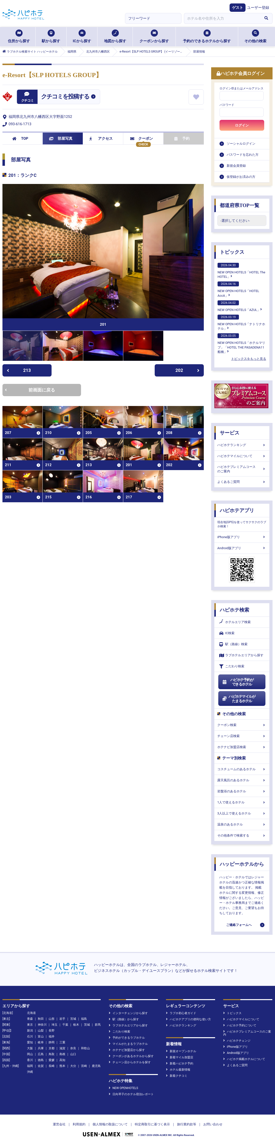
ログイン (242, 125)
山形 (52, 1018)
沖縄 (30, 1072)
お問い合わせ (212, 1124)
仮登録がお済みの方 (241, 177)
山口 (73, 1054)
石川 (30, 1036)
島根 (62, 1054)
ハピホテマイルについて (241, 456)
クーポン (141, 138)
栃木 (76, 1024)
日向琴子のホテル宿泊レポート (131, 1094)
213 (19, 370)
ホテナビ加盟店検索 (241, 747)
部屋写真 (60, 138)
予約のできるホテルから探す (207, 36)
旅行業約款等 (186, 1124)
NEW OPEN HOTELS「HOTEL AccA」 (238, 289)
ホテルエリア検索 (235, 622)
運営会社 (59, 1124)
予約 (182, 138)
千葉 (65, 1024)
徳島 (41, 1060)
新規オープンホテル (181, 1051)
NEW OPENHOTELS (123, 1088)
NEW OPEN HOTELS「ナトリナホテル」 (241, 322)
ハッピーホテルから (242, 864)
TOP (20, 138)
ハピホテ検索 (234, 610)
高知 (62, 1060)
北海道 (31, 1013)
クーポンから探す (154, 36)
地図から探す (115, 36)
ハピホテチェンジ (236, 1040)
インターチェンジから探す (128, 1013)
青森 (30, 1018)
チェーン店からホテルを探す (130, 1062)
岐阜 (41, 1042)
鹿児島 (96, 1066)
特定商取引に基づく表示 (152, 1124)
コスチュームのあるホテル (241, 769)
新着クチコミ (176, 1075)
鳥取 (52, 1054)
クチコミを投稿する (65, 96)
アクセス (101, 138)
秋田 (41, 1018)
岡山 (30, 1054)
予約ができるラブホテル (127, 1037)
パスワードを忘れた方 (243, 154)
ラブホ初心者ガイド (181, 1013)
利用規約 (79, 1124)
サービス (229, 432)
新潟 (30, 1030)
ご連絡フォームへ (239, 925)
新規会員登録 (236, 166)
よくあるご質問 (241, 482)
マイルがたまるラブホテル (128, 1044)
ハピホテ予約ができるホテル (237, 682)
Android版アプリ (241, 548)
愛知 (30, 1042)
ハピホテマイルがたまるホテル (238, 698)
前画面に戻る (30, 389)
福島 (84, 1018)
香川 (30, 1060)
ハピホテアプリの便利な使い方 (188, 1019)
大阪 (30, 1048)
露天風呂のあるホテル (241, 780)
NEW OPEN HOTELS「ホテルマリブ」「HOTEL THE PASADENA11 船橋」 (241, 343)
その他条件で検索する (241, 835)
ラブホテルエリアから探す (241, 655)
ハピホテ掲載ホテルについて (244, 1059)
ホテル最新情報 (178, 1069)
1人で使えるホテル (241, 802)
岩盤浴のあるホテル (241, 791)
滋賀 (62, 1048)
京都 (52, 1048)
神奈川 (42, 1024)
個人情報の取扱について (110, 1124)
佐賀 (41, 1066)
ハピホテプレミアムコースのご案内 (241, 469)
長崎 (52, 1066)
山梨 (41, 1030)
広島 (41, 1054)
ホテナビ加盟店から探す (127, 1050)
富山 (41, 1036)
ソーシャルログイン (241, 143)
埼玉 (54, 1024)
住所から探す (19, 36)
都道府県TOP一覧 (239, 205)
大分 (73, 1066)
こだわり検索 (231, 666)
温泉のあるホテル (241, 824)
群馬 (98, 1024)
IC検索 (226, 633)
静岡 (52, 1042)
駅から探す (51, 36)
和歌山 (85, 1048)
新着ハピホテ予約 (179, 1063)
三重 (62, 1042)
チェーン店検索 (241, 736)
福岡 (30, 1066)
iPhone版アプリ (241, 537)
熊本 (62, 1066)
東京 (30, 1024)
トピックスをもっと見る (248, 359)
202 (188, 370)
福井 (52, 1036)
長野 (52, 1030)
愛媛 (52, 1060)
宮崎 (84, 1066)
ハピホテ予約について (239, 1025)
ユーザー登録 (258, 7)
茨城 (87, 1024)
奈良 (73, 1048)
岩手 (62, 1018)
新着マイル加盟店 (179, 1057)
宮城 (73, 1018)
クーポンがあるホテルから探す (131, 1056)
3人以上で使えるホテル (241, 813)
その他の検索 (255, 36)
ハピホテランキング (241, 445)
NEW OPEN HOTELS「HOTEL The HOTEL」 (241, 271)
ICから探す (82, 36)
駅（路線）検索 (233, 644)
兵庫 (41, 1048)
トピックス (232, 252)
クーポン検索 (241, 725)
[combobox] (222, 18)
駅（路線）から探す (124, 1019)
